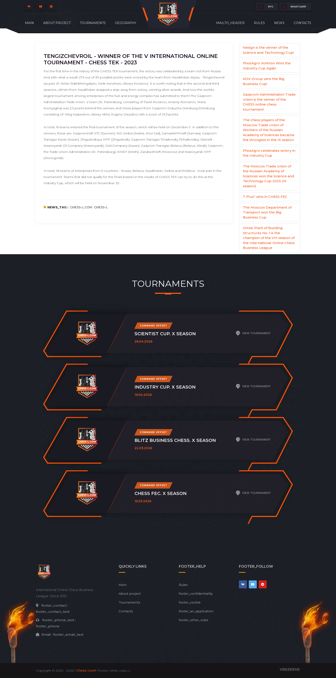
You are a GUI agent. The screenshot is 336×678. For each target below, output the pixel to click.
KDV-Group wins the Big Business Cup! (263, 81)
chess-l (101, 207)
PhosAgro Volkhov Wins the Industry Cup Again (267, 65)
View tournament (253, 333)
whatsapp (293, 6)
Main (29, 23)
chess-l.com (81, 207)
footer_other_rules (193, 620)
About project (57, 23)
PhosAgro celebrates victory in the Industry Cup (269, 153)
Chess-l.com (86, 670)
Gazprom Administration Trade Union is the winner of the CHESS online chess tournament (269, 101)
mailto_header (230, 23)
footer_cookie (190, 602)
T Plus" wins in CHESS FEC (265, 197)
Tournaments (93, 23)
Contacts (302, 23)
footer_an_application (196, 611)
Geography (125, 23)
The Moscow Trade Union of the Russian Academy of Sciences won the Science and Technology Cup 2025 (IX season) (268, 176)
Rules (259, 23)
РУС (265, 6)
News (279, 23)
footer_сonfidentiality (196, 594)
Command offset (153, 325)
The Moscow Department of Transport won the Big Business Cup (267, 212)
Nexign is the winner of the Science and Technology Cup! (268, 50)
